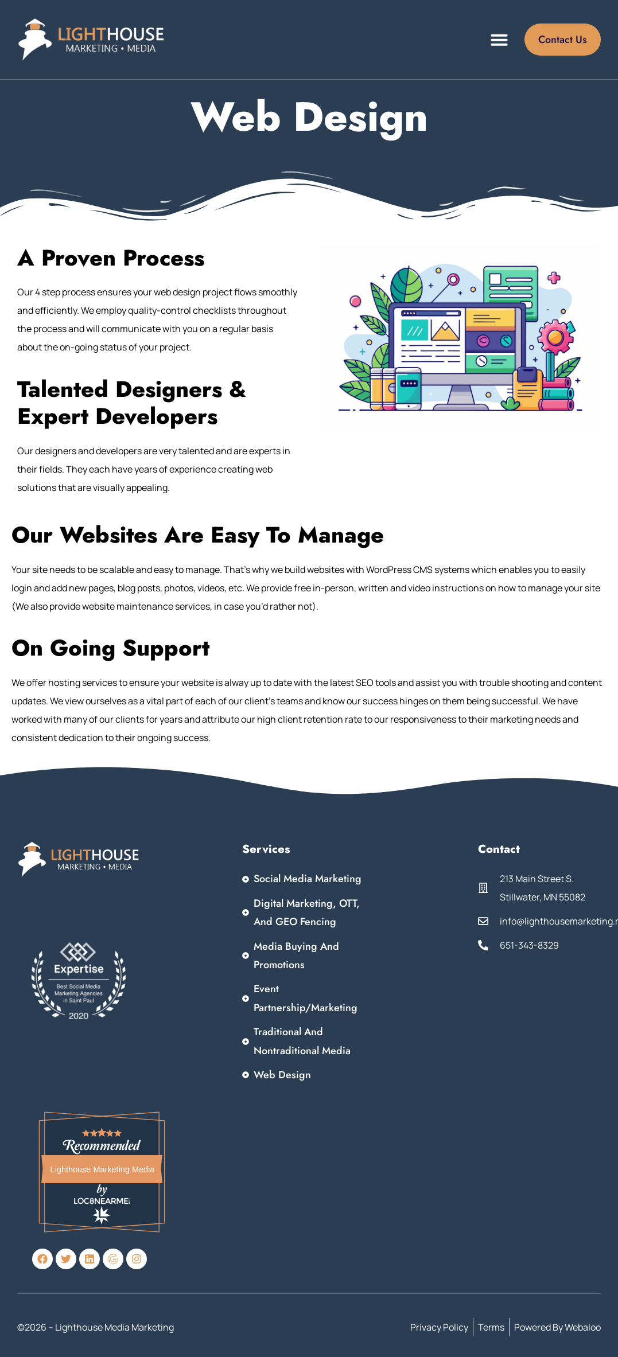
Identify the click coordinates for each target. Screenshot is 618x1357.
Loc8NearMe (102, 1200)
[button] (499, 39)
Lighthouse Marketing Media (102, 1169)
